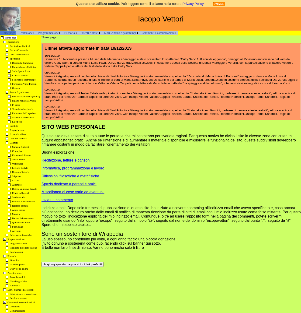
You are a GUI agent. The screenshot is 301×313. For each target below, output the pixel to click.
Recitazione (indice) (20, 46)
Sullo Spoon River (21, 71)
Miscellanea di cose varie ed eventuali (73, 192)
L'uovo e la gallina (19, 268)
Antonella (15, 285)
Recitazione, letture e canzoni (66, 160)
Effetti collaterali (20, 193)
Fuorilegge (17, 226)
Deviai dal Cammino (22, 63)
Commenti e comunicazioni (158, 33)
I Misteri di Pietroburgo (24, 79)
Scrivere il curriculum (23, 117)
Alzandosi (17, 184)
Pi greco (16, 105)
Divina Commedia (19, 50)
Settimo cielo (18, 197)
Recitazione (26, 33)
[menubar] (89, 33)
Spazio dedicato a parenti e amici (69, 184)
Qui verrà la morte (21, 222)
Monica (16, 214)
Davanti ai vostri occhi (23, 201)
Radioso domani (20, 205)
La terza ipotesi (17, 264)
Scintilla (14, 126)
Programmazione (48, 33)
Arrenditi (16, 231)
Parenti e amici (89, 33)
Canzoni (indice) (20, 147)
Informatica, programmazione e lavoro (73, 168)
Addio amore (18, 210)
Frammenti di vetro (21, 155)
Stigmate (16, 176)
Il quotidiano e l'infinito (24, 67)
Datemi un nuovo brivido (24, 189)
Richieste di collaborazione (23, 247)
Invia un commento (57, 200)
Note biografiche (18, 281)
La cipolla (17, 121)
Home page (8, 33)
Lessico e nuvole (18, 298)
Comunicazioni (17, 310)
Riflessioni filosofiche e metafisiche (70, 176)
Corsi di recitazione (19, 54)
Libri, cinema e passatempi (120, 33)
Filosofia (69, 33)
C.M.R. (16, 180)
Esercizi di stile (20, 75)
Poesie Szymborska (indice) (26, 96)
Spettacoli (15, 58)
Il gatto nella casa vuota (24, 100)
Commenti (15, 306)
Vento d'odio (18, 159)
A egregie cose (17, 130)
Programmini (16, 252)
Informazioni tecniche (21, 235)
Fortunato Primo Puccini (24, 84)
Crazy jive (17, 151)
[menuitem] (8, 33)
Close (219, 4)
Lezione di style (20, 168)
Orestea (16, 88)
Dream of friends (20, 172)
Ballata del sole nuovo (23, 218)
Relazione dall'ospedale (23, 113)
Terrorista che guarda (22, 109)
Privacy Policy (192, 4)
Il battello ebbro (18, 134)
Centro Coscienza (18, 138)
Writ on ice (17, 163)
